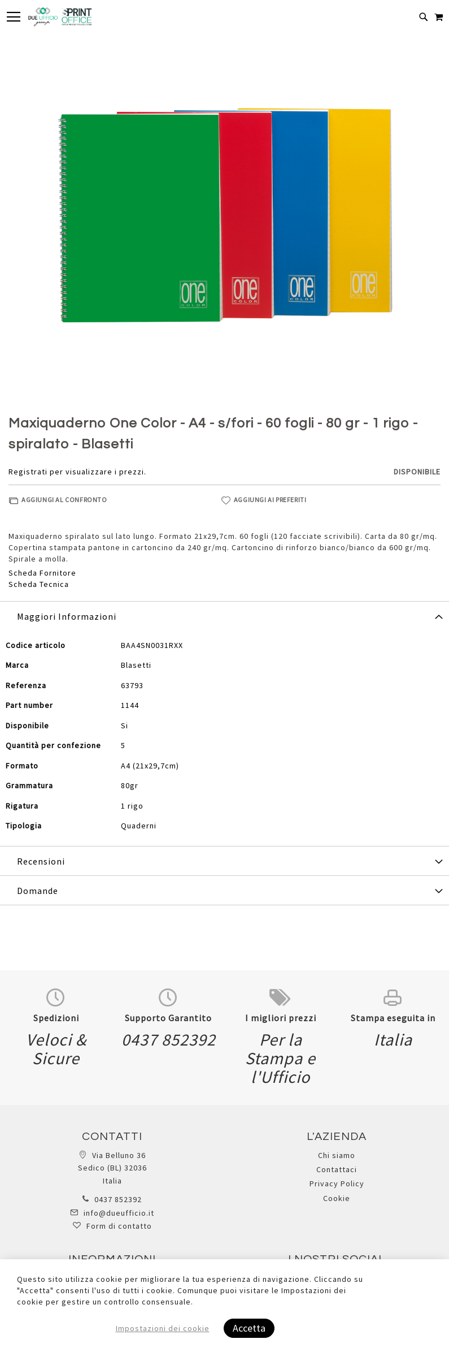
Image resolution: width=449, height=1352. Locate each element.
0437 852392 (118, 1199)
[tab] (224, 615)
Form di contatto (119, 1226)
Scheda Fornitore (42, 573)
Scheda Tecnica (38, 584)
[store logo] (60, 17)
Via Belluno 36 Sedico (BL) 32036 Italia (112, 1168)
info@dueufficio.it (119, 1213)
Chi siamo (336, 1155)
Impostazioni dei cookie (163, 1328)
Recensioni (41, 861)
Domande (37, 890)
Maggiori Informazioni (66, 616)
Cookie (336, 1198)
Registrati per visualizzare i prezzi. (77, 471)
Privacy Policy (336, 1183)
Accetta (249, 1327)
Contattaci (336, 1169)
